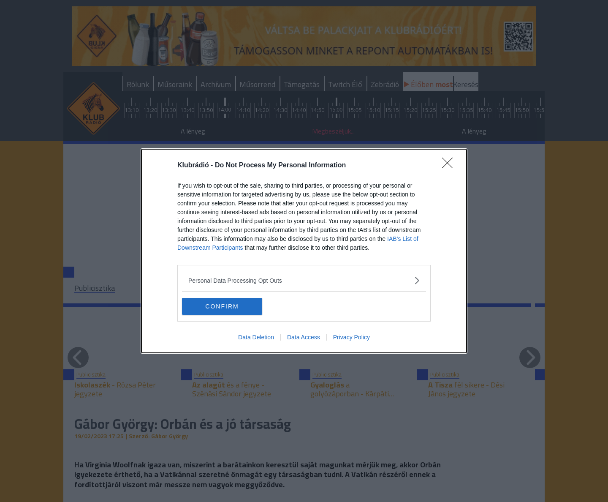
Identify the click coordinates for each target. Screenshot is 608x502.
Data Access (303, 337)
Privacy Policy (351, 337)
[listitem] (304, 280)
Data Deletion (256, 337)
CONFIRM (222, 306)
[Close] (450, 166)
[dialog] (304, 251)
